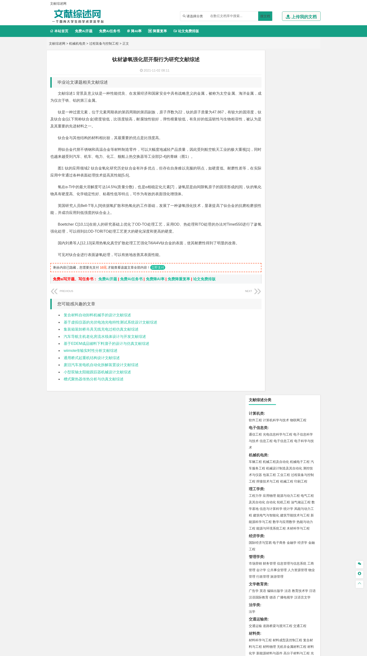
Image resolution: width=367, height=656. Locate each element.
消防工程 (304, 432)
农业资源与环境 (275, 543)
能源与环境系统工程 (271, 184)
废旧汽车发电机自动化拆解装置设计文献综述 (101, 372)
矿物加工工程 (258, 432)
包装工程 (269, 130)
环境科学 (269, 411)
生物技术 (307, 467)
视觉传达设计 (258, 501)
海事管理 (255, 329)
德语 (272, 253)
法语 (287, 246)
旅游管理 (276, 232)
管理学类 (256, 212)
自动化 (271, 157)
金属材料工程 (282, 315)
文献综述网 (57, 43)
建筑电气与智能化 (266, 171)
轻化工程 (259, 480)
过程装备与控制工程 (104, 43)
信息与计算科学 (271, 164)
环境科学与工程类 (264, 405)
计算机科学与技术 (276, 75)
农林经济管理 (273, 536)
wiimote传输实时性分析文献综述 (90, 358)
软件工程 (255, 75)
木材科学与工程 (298, 184)
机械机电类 (77, 43)
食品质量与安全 (260, 474)
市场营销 (255, 219)
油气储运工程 (301, 157)
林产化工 (309, 480)
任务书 (254, 581)
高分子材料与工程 (296, 308)
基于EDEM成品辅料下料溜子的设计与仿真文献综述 (106, 351)
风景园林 (293, 501)
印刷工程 (300, 137)
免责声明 (243, 614)
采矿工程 (290, 432)
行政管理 (262, 232)
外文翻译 (256, 574)
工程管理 (293, 357)
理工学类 (256, 144)
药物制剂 (286, 474)
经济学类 (256, 191)
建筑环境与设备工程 (277, 363)
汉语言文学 (302, 253)
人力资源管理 (297, 225)
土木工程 (269, 350)
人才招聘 (268, 607)
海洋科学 (259, 336)
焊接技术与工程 (267, 137)
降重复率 (157, 31)
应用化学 (279, 467)
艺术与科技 (277, 501)
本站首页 (59, 31)
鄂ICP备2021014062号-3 (203, 650)
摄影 (259, 508)
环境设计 (255, 495)
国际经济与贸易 (260, 198)
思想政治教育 (258, 522)
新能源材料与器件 (269, 308)
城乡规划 (307, 357)
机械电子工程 (300, 117)
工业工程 (283, 130)
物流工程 (255, 453)
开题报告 (256, 558)
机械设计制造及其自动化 (284, 124)
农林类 (254, 530)
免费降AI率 (155, 286)
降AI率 (134, 31)
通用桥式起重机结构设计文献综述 (92, 365)
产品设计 (286, 495)
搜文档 (265, 16)
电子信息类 (258, 83)
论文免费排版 (186, 31)
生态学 (258, 543)
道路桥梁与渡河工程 (277, 281)
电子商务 (279, 198)
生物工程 (273, 480)
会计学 (261, 225)
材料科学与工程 (260, 295)
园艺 (252, 536)
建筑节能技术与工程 (295, 171)
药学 (276, 474)
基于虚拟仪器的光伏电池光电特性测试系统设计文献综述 (110, 329)
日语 (312, 246)
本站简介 (243, 607)
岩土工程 (255, 350)
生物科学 (295, 480)
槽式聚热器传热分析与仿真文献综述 (94, 386)
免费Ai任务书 (109, 31)
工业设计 (300, 495)
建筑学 (254, 357)
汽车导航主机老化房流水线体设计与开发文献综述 (105, 344)
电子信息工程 (283, 96)
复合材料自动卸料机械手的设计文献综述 (97, 322)
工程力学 (255, 151)
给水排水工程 (266, 370)
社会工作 (276, 522)
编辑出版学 (275, 246)
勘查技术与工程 (285, 439)
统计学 (288, 164)
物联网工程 (298, 75)
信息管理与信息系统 (291, 219)
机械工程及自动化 (276, 117)
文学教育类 (258, 239)
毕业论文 (256, 550)
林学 (259, 536)
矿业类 (254, 426)
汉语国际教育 (258, 253)
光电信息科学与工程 (277, 90)
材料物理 (269, 302)
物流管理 (269, 453)
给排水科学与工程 (273, 357)
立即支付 (157, 274)
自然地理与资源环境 (285, 391)
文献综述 (256, 566)
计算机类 (256, 69)
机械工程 (286, 137)
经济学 (302, 198)
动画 (311, 495)
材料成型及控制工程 (287, 295)
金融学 (292, 198)
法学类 (254, 260)
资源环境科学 (269, 418)
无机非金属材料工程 (291, 302)
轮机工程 (283, 157)
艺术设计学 (271, 495)
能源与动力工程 (288, 151)
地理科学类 (258, 377)
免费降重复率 (179, 286)
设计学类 (256, 488)
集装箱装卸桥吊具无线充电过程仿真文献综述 (101, 336)
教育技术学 (300, 246)
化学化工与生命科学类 (267, 461)
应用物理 (269, 151)
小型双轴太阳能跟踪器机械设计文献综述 (97, 379)
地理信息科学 (258, 384)
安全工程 (276, 432)
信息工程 (266, 96)
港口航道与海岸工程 (277, 329)
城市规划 (255, 363)
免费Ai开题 (83, 31)
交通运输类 (258, 275)
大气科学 (262, 391)
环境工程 (255, 411)
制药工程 (293, 467)
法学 (252, 267)
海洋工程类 (258, 323)
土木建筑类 (258, 344)
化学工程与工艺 (260, 467)
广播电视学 (285, 253)
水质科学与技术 (288, 411)
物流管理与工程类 (264, 446)
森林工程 (298, 536)
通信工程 (255, 90)
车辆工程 (255, 117)
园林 (287, 536)
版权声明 (293, 607)
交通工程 (299, 281)
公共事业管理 (277, 225)
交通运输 (255, 281)
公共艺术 (270, 508)
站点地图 (229, 650)
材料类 (254, 289)
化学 (284, 480)
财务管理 (269, 219)
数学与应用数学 (284, 177)
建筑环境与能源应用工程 (295, 350)
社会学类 (256, 515)
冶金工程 (266, 439)
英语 (263, 246)
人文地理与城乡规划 (284, 384)
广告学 (254, 246)
